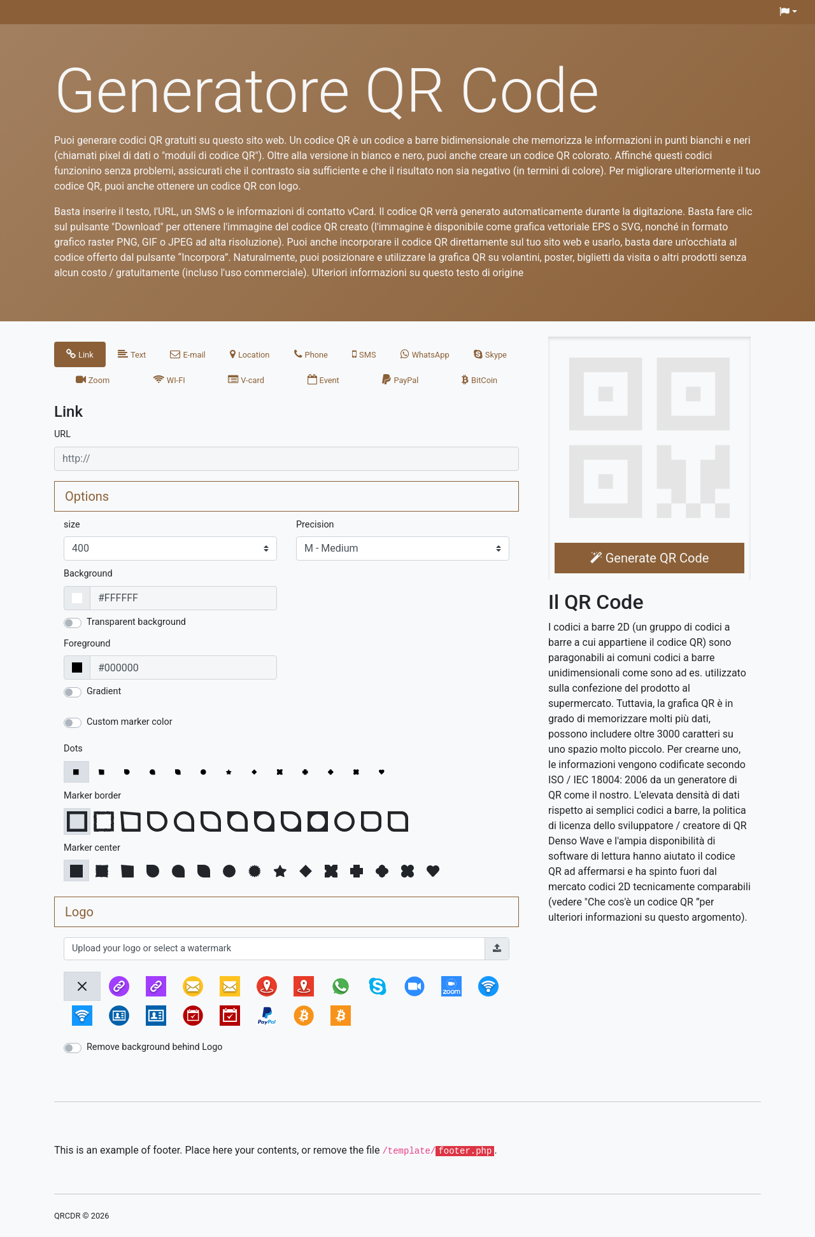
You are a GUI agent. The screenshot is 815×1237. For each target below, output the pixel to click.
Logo (79, 911)
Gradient (104, 691)
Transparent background (136, 622)
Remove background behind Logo (155, 1047)
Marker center (92, 847)
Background (88, 573)
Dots (73, 748)
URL (62, 434)
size (72, 524)
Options (87, 496)
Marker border (92, 795)
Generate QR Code (649, 558)
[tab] (80, 354)
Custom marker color (130, 721)
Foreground (87, 643)
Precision (315, 524)
